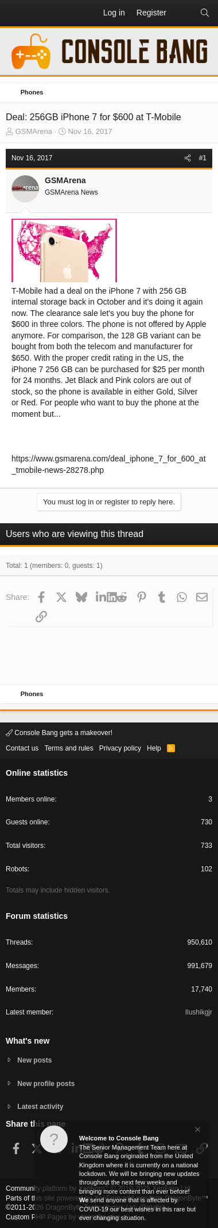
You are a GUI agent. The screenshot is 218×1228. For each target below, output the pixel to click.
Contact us (22, 748)
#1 (203, 158)
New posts (34, 1060)
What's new (27, 1040)
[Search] (205, 13)
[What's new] (183, 13)
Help (154, 748)
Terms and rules (68, 748)
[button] (15, 13)
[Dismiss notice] (196, 1131)
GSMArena (33, 131)
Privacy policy (120, 748)
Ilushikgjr (198, 1012)
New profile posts (46, 1084)
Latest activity (40, 1107)
